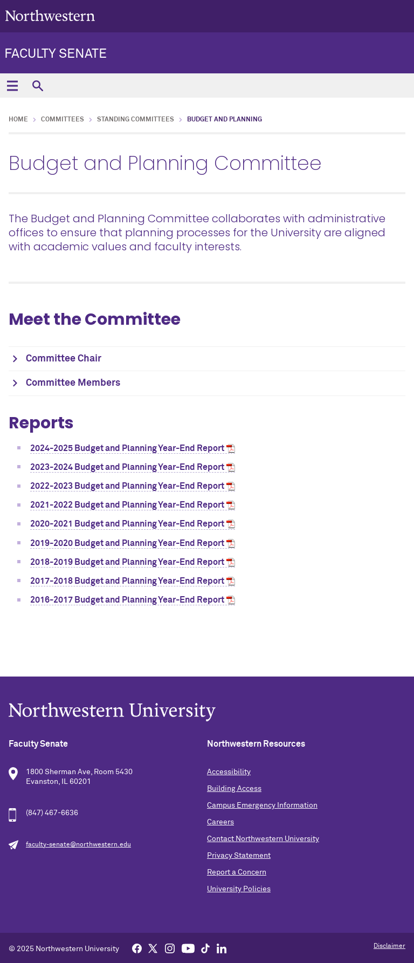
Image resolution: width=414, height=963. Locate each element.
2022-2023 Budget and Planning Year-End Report (127, 486)
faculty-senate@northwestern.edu (78, 845)
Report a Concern (236, 872)
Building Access (234, 789)
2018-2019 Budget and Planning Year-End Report (127, 562)
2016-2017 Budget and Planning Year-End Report (127, 600)
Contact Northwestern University (263, 839)
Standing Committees (135, 120)
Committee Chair (63, 359)
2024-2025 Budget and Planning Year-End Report (127, 448)
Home (18, 120)
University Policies (239, 889)
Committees (62, 120)
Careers (220, 822)
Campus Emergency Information (262, 805)
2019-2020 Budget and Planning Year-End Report (127, 543)
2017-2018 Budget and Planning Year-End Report (127, 581)
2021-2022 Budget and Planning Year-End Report (127, 505)
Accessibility (229, 772)
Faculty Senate (55, 53)
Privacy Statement (239, 855)
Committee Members (73, 383)
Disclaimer (389, 946)
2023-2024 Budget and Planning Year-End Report (127, 467)
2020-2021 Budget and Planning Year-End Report (127, 524)
